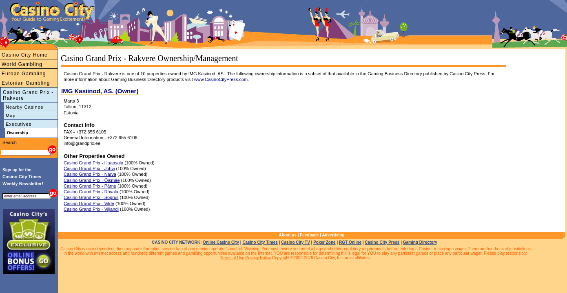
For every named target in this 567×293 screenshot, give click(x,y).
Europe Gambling (24, 74)
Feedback (309, 235)
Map (11, 115)
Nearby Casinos (24, 107)
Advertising (333, 235)
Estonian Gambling (26, 83)
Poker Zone (324, 242)
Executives (18, 124)
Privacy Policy (258, 258)
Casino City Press (382, 242)
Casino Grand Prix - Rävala (91, 191)
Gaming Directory (420, 242)
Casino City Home (25, 55)
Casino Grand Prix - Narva (90, 174)
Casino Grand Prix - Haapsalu (93, 162)
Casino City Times (260, 242)
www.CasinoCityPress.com (221, 79)
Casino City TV (295, 242)
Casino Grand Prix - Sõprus (91, 197)
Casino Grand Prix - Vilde (89, 203)
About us (288, 235)
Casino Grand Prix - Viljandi (91, 209)
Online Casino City (221, 242)
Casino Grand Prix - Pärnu (90, 186)
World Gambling (22, 64)
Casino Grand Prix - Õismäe (92, 180)
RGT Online (350, 242)
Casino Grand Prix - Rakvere (28, 95)
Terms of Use (232, 258)
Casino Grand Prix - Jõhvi (89, 168)
